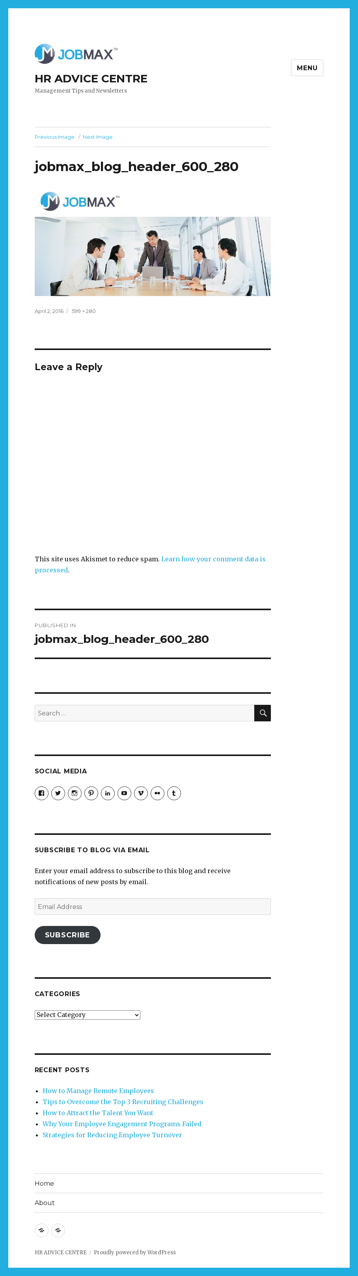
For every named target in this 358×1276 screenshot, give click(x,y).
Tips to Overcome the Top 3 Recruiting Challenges (123, 1102)
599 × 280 (84, 311)
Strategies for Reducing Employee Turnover (112, 1135)
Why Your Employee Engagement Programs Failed (122, 1124)
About (45, 1203)
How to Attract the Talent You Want (98, 1113)
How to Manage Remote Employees (98, 1091)
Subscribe (68, 935)
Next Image (98, 137)
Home (44, 1183)
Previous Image (55, 137)
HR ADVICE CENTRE (91, 78)
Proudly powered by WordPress (135, 1252)
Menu (307, 68)
